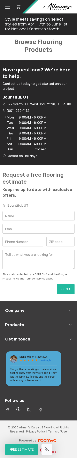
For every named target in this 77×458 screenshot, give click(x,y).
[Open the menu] (8, 7)
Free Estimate (21, 449)
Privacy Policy (10, 278)
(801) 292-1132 (18, 110)
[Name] (38, 216)
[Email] (38, 229)
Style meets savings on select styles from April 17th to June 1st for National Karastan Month (36, 24)
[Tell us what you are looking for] (38, 259)
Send (65, 289)
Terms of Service (35, 278)
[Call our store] (46, 449)
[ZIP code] (60, 241)
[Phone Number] (22, 241)
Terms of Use (57, 431)
